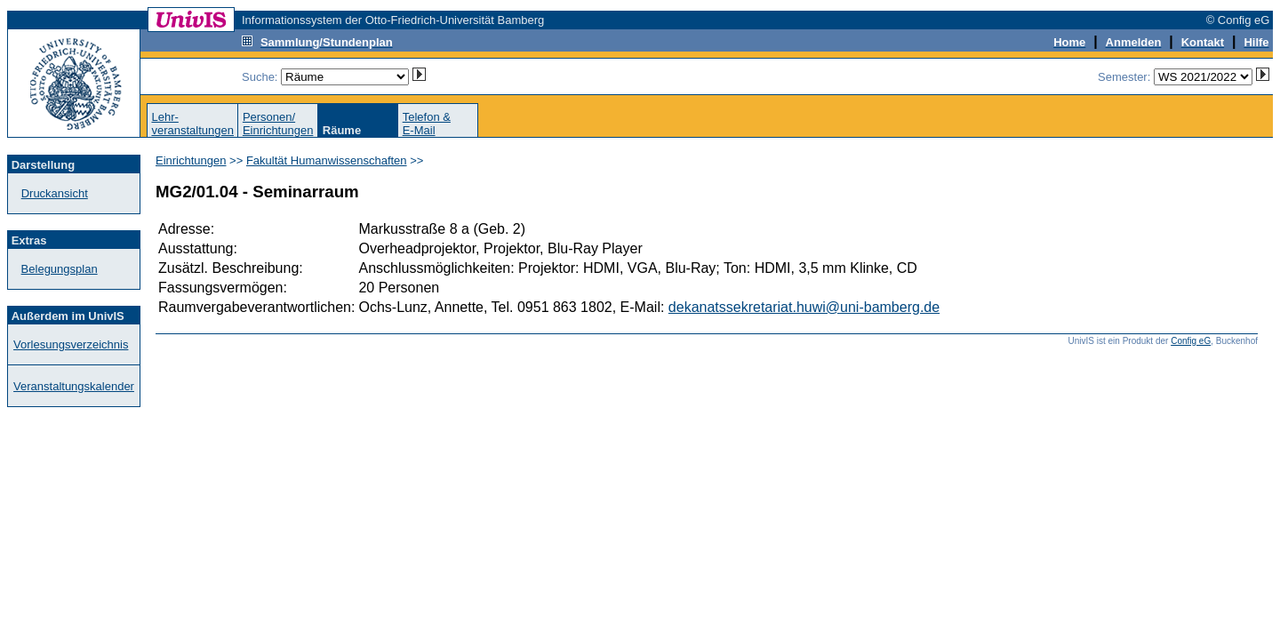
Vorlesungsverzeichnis (70, 344)
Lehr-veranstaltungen (192, 123)
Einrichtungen (191, 160)
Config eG (1191, 341)
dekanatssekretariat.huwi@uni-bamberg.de (804, 307)
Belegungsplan (59, 269)
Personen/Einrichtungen (278, 123)
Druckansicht (54, 193)
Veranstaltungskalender (73, 386)
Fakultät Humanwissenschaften (326, 160)
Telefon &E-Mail (427, 123)
